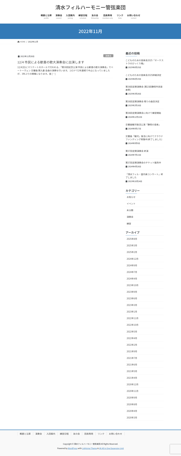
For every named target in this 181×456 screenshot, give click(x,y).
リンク (101, 433)
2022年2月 (132, 344)
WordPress (72, 448)
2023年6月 (132, 298)
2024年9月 (132, 265)
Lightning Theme (89, 448)
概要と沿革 (25, 433)
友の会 (76, 433)
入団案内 (51, 433)
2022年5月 (132, 331)
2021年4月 (132, 377)
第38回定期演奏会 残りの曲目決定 (142, 101)
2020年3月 (132, 417)
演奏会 (108, 55)
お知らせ (131, 197)
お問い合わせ (115, 433)
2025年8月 (132, 238)
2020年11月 (133, 390)
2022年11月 (133, 318)
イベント (131, 203)
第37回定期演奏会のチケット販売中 (143, 162)
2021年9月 (132, 351)
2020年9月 (132, 397)
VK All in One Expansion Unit (111, 448)
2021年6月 (132, 364)
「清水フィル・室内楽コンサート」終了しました (144, 176)
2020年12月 (133, 384)
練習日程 (64, 433)
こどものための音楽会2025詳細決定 (143, 75)
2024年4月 (132, 278)
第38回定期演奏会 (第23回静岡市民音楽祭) (144, 88)
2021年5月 (132, 371)
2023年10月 (133, 285)
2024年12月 (133, 258)
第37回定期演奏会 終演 (137, 150)
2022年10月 (133, 324)
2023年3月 (132, 305)
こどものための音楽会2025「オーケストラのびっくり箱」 (145, 62)
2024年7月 (132, 272)
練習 (129, 223)
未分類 (130, 210)
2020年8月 (132, 404)
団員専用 (88, 433)
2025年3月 (132, 245)
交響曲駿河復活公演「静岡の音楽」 (143, 124)
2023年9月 (132, 291)
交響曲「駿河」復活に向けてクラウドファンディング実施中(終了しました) (144, 138)
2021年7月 (132, 357)
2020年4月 (132, 410)
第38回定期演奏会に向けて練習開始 (143, 112)
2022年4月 (132, 338)
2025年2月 (132, 252)
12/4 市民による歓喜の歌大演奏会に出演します (50, 62)
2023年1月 (132, 311)
